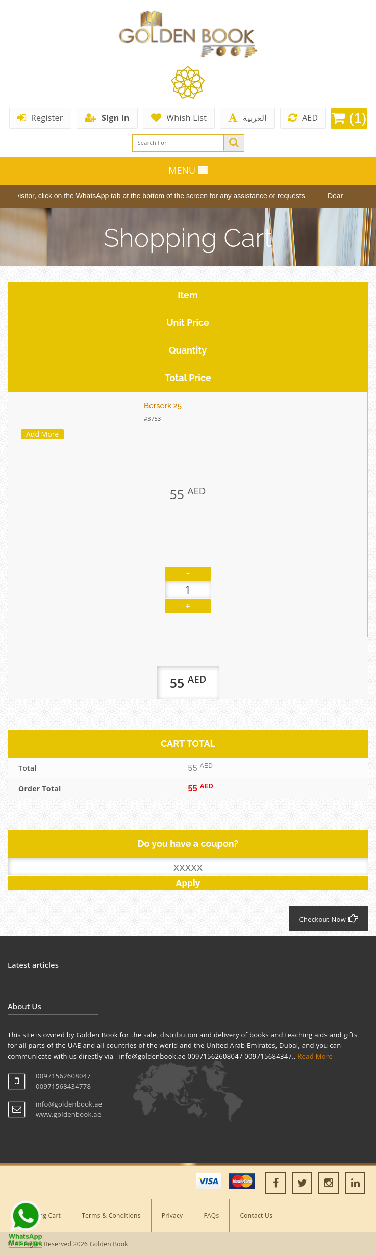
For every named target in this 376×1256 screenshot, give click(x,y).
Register (40, 117)
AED (303, 117)
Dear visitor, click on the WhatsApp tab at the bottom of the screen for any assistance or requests (156, 196)
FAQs (211, 1215)
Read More (315, 1056)
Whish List (179, 117)
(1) (349, 118)
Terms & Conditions (111, 1215)
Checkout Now (328, 918)
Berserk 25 (163, 405)
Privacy (172, 1215)
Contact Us (256, 1215)
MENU (188, 170)
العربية (247, 117)
